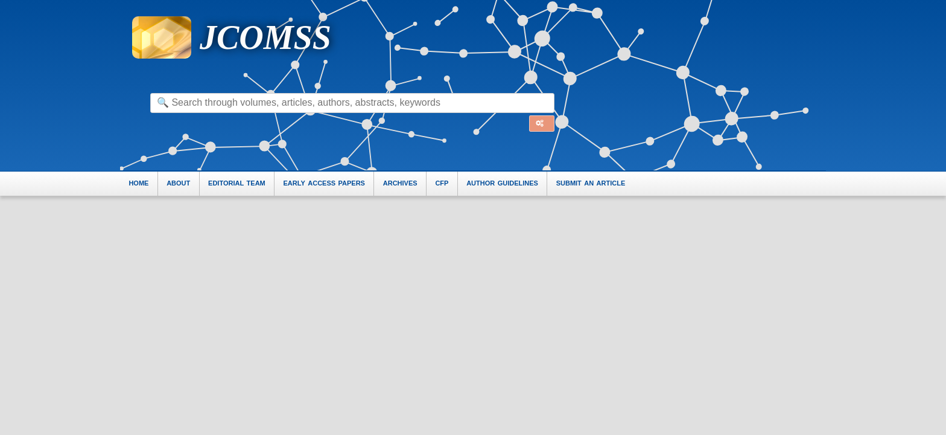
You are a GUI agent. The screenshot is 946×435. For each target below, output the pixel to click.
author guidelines (502, 183)
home (138, 183)
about (178, 183)
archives (400, 183)
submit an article (591, 183)
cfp (441, 183)
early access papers (324, 183)
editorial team (236, 183)
